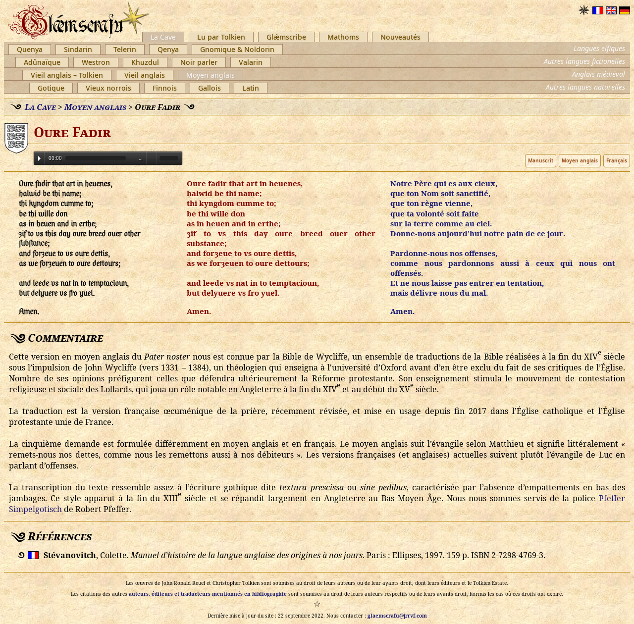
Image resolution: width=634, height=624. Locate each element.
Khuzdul (145, 62)
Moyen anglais (210, 75)
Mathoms (343, 37)
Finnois (165, 88)
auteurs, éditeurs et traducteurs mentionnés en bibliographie (208, 593)
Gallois (209, 88)
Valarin (251, 62)
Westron (96, 62)
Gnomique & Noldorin (237, 49)
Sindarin (78, 49)
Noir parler (198, 62)
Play (39, 158)
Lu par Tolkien (221, 37)
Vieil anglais (144, 75)
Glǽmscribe (286, 37)
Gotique (51, 88)
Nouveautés (400, 37)
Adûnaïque (42, 62)
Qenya (168, 49)
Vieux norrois (108, 88)
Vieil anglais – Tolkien (67, 75)
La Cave (163, 37)
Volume (152, 158)
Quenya (30, 49)
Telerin (124, 49)
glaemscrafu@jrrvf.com (397, 615)
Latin (250, 88)
